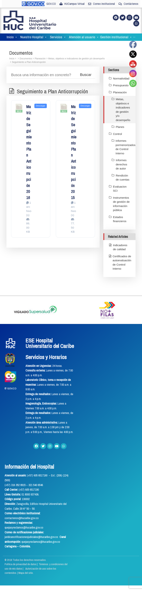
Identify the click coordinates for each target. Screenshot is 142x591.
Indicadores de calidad (120, 247)
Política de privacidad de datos (21, 564)
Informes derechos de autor (121, 164)
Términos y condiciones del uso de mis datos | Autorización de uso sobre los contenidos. (36, 568)
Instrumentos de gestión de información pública (121, 204)
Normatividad (121, 78)
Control (117, 133)
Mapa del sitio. (25, 573)
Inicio (11, 58)
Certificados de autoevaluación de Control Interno (122, 262)
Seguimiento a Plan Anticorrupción (29, 62)
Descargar (40, 106)
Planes (120, 126)
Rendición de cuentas (122, 177)
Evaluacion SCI (119, 188)
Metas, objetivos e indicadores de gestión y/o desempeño (76, 58)
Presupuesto (121, 85)
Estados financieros (119, 219)
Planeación (40, 58)
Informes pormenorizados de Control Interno (126, 147)
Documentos (26, 58)
